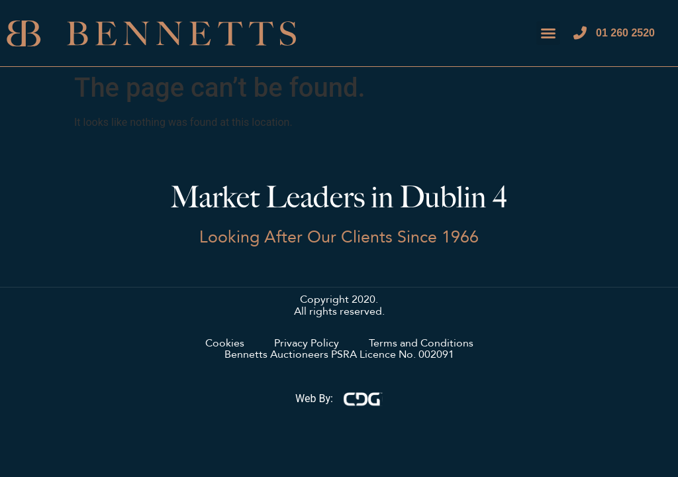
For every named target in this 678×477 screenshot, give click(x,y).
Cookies (224, 344)
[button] (548, 33)
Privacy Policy (306, 344)
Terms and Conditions (421, 344)
